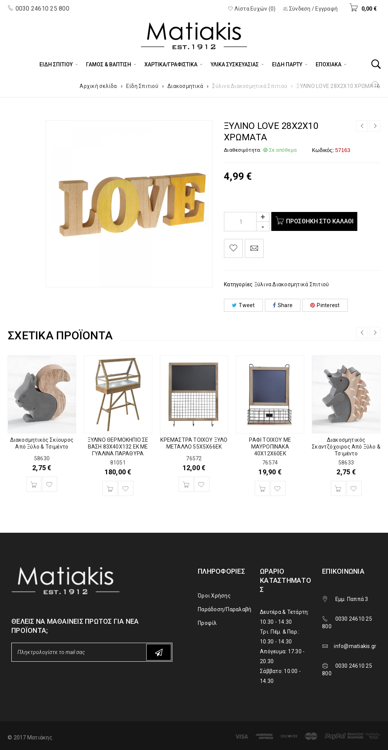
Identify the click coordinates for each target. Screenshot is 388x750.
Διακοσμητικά (185, 86)
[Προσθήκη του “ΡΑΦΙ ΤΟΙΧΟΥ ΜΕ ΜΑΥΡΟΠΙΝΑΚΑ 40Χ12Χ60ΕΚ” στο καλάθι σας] (262, 488)
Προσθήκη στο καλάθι (321, 221)
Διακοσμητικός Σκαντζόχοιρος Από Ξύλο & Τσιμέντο (346, 447)
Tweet (243, 305)
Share (283, 305)
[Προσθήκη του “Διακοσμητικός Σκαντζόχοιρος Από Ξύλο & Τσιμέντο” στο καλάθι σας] (338, 488)
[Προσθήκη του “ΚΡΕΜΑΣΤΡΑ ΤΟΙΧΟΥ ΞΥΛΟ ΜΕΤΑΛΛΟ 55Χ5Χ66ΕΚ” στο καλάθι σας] (186, 484)
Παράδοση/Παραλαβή (224, 609)
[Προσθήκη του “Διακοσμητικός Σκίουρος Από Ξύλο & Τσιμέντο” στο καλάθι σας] (33, 484)
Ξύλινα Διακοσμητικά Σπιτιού (249, 86)
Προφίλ (207, 623)
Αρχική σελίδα (98, 86)
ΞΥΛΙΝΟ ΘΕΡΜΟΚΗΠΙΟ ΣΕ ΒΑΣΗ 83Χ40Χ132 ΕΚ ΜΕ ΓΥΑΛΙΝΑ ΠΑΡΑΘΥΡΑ (118, 447)
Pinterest (325, 305)
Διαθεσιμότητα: (242, 150)
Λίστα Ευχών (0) (251, 9)
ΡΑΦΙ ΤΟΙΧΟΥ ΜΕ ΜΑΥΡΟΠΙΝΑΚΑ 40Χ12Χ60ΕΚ (270, 447)
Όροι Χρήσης (214, 596)
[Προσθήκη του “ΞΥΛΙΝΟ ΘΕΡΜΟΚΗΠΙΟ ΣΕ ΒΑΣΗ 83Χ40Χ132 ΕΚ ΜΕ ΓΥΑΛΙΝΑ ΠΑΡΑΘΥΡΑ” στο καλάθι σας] (109, 488)
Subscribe (159, 652)
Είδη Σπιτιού (142, 86)
